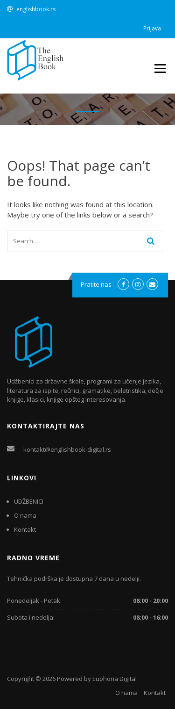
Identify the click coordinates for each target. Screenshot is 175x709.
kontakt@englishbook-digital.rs (67, 449)
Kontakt (25, 529)
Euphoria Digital (114, 678)
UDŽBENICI (28, 501)
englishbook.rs (36, 9)
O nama (25, 515)
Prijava (152, 28)
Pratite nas (96, 284)
